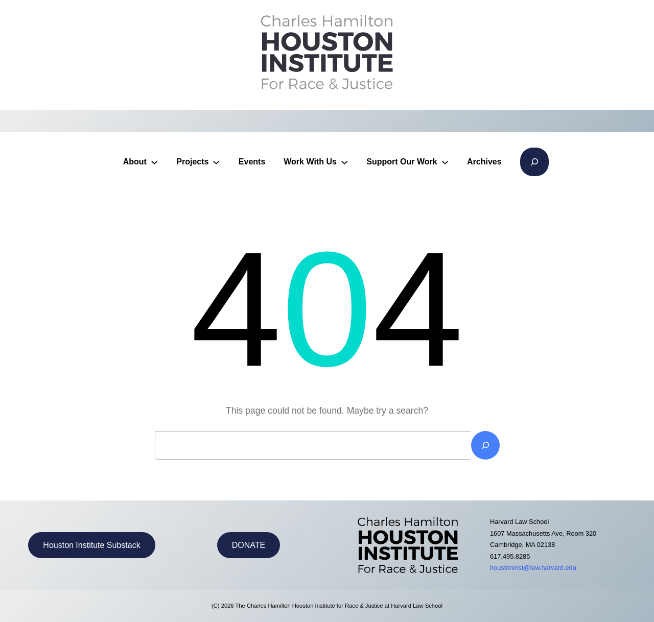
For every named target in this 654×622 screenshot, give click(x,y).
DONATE (248, 545)
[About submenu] (154, 161)
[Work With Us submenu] (344, 161)
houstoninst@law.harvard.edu (533, 567)
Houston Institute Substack (91, 545)
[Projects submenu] (216, 161)
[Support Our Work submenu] (445, 161)
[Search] (485, 445)
